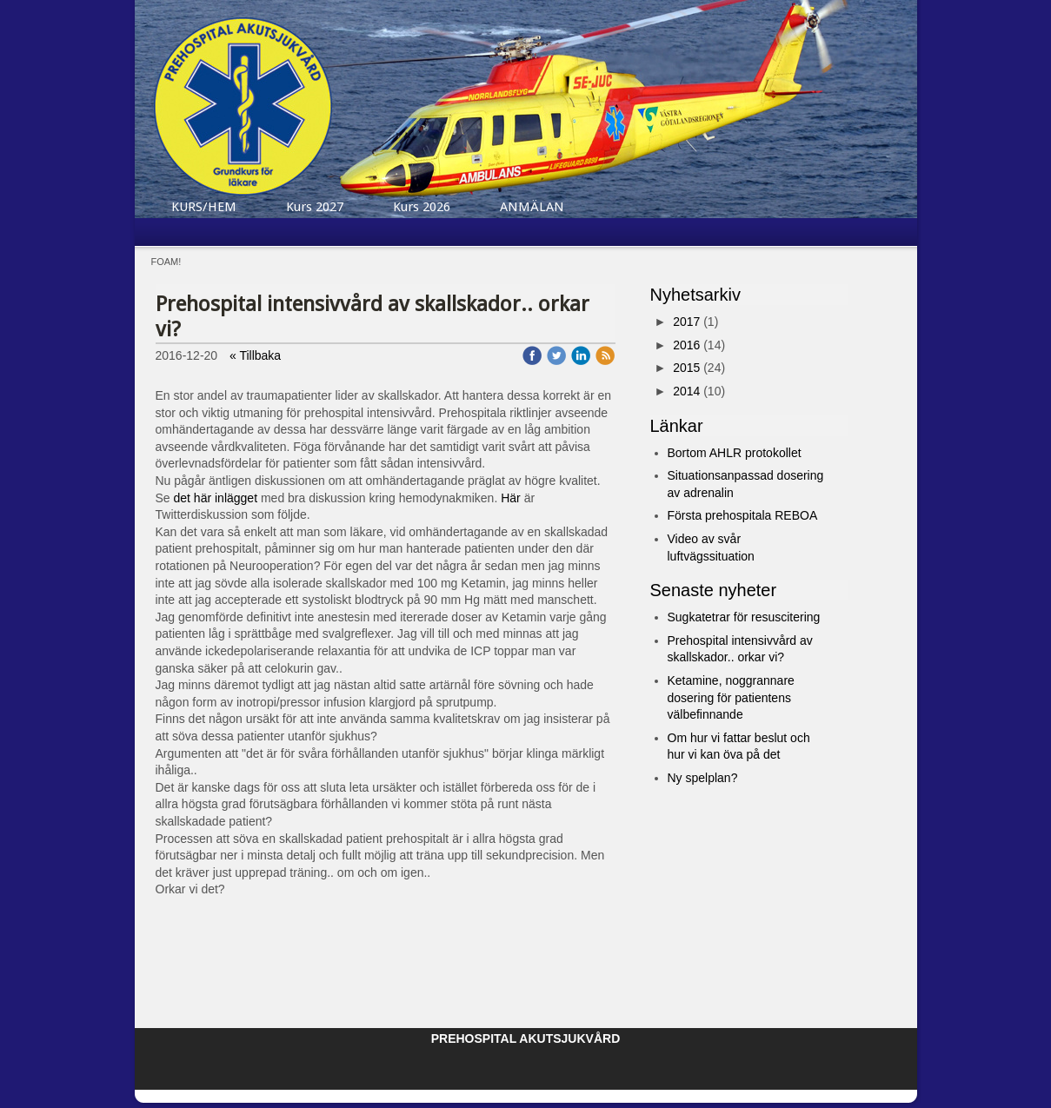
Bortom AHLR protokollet (735, 453)
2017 (686, 321)
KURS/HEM (203, 207)
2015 (686, 368)
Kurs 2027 (314, 207)
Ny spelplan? (703, 778)
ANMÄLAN (532, 207)
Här (511, 498)
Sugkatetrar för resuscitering (744, 617)
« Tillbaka (255, 355)
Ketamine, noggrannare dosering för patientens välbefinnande (731, 697)
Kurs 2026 (421, 207)
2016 (686, 345)
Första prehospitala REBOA (743, 515)
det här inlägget (216, 498)
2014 (686, 391)
